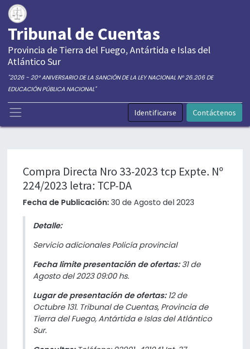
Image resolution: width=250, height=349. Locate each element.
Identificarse (155, 112)
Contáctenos (214, 112)
